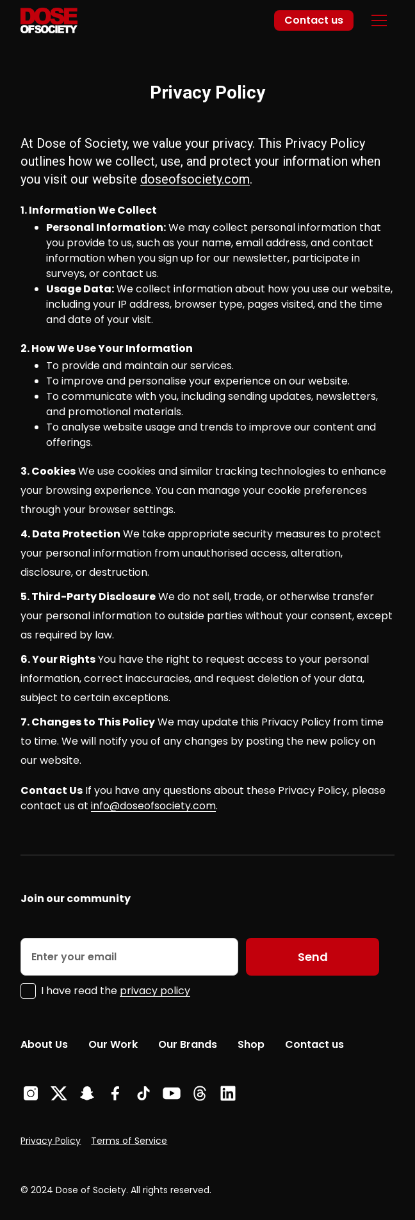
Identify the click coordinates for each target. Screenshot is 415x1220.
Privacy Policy (50, 1140)
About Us (44, 1044)
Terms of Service (129, 1140)
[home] (48, 20)
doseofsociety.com (195, 179)
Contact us (313, 20)
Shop (251, 1044)
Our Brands (187, 1044)
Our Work (113, 1044)
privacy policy (155, 990)
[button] (379, 20)
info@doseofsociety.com (153, 805)
